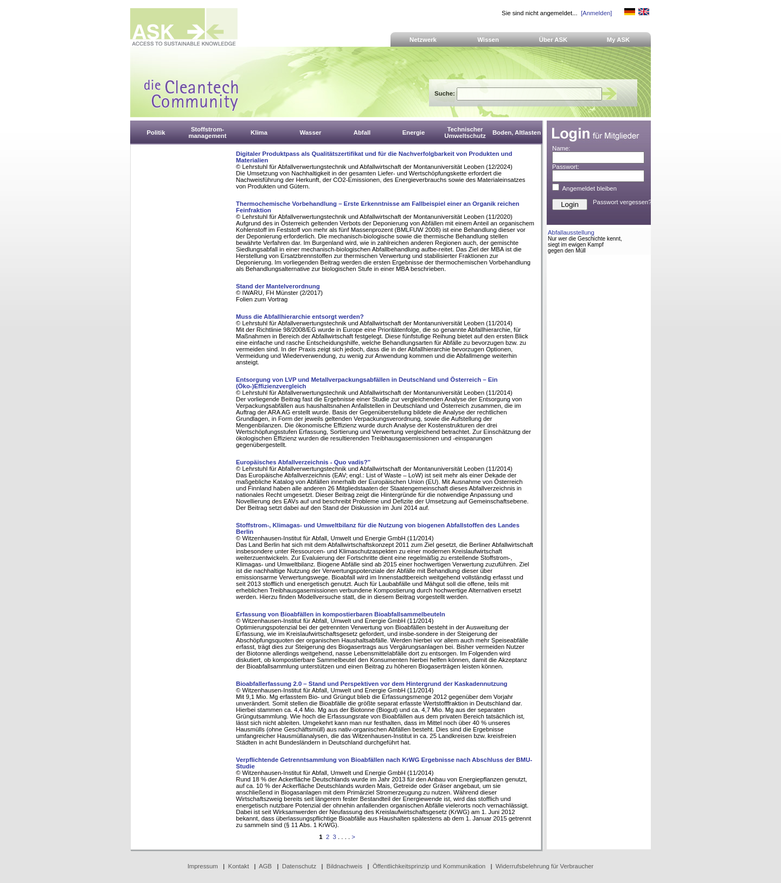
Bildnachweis (344, 866)
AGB (265, 866)
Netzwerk (423, 39)
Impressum (203, 866)
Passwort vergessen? (622, 202)
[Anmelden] (596, 13)
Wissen (488, 39)
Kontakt (238, 866)
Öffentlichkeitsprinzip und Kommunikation (429, 866)
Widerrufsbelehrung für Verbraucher (545, 866)
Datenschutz (299, 866)
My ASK (618, 39)
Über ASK (553, 39)
